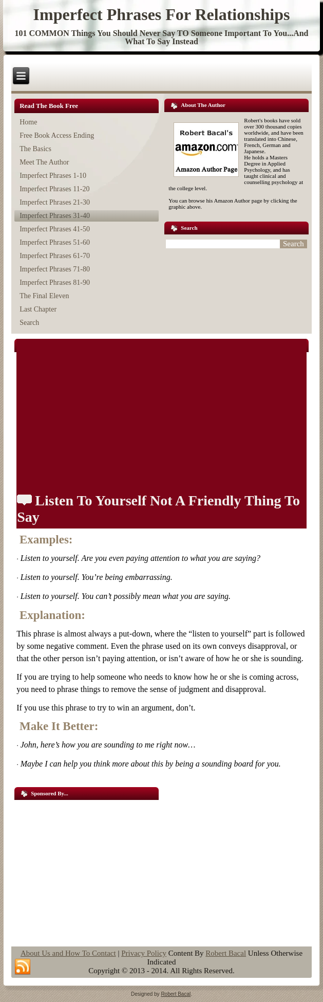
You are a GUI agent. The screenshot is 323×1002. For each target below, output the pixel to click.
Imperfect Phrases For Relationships (161, 14)
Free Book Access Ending (57, 135)
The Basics (35, 149)
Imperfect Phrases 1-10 (53, 175)
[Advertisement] (86, 869)
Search (29, 322)
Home (28, 122)
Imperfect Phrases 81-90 (55, 282)
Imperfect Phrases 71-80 (55, 269)
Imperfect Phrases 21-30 (55, 202)
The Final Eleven (44, 296)
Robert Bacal (225, 953)
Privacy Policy (143, 953)
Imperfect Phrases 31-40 (55, 216)
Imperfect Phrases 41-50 (55, 229)
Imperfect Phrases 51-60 (55, 242)
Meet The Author (44, 162)
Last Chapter (38, 309)
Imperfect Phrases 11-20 (54, 189)
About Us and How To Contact (68, 953)
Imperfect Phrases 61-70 (55, 256)
